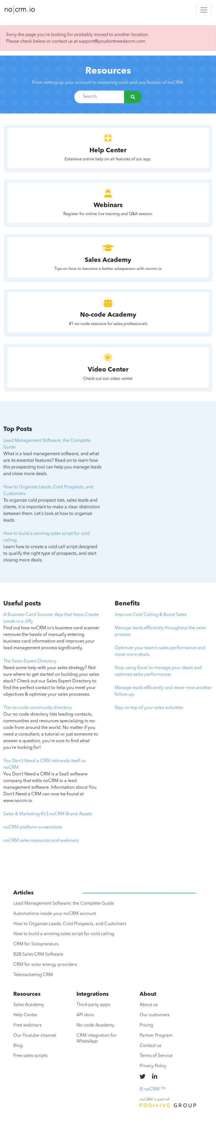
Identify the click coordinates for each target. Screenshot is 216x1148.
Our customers (154, 1015)
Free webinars (27, 1025)
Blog (18, 1046)
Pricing (146, 1025)
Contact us (150, 1046)
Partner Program (156, 1035)
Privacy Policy (153, 1066)
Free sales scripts (30, 1056)
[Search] (133, 97)
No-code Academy (95, 1025)
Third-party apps (93, 1005)
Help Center (25, 1015)
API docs (85, 1015)
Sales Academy (28, 1005)
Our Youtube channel (34, 1035)
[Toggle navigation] (204, 10)
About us (149, 1005)
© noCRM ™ (152, 1089)
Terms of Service (156, 1056)
